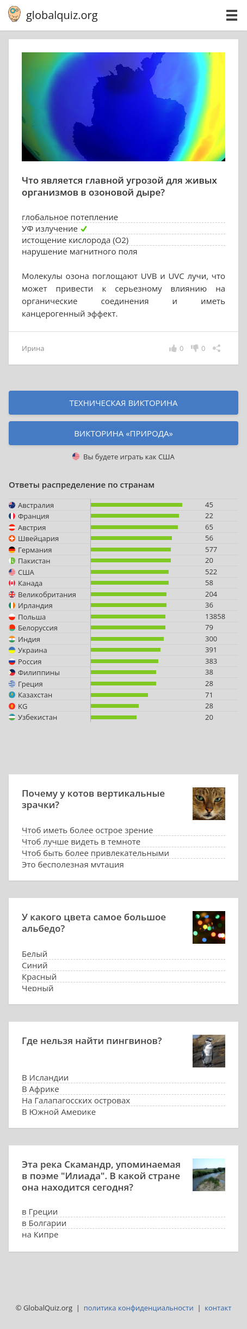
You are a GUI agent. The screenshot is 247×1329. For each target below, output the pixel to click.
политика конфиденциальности (139, 1308)
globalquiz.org (62, 15)
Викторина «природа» (123, 433)
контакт (218, 1308)
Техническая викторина (123, 402)
